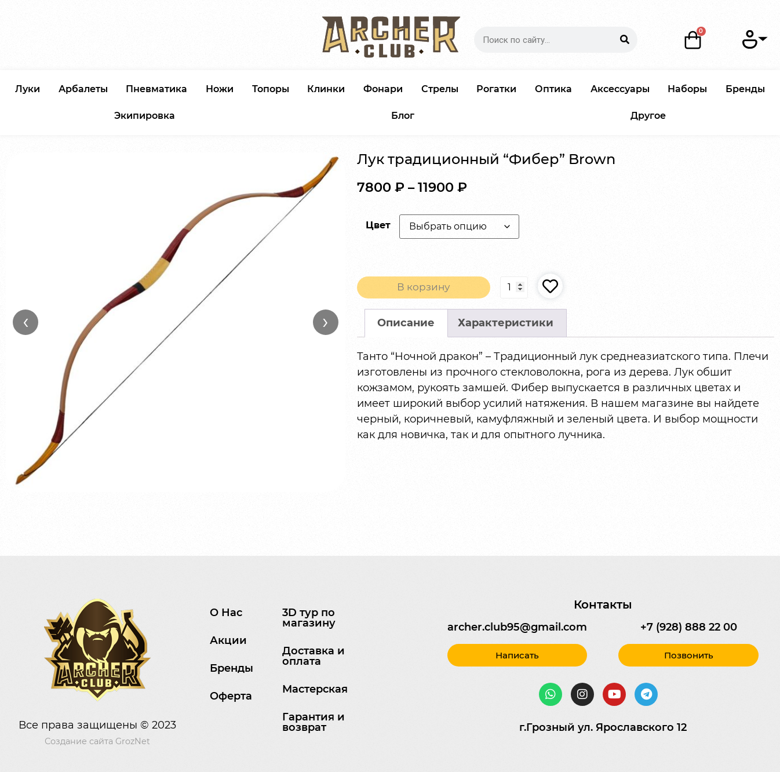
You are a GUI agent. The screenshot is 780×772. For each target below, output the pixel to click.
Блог (402, 115)
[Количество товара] (514, 288)
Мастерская (315, 689)
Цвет (378, 225)
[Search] (624, 40)
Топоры (270, 88)
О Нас (226, 612)
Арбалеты (83, 88)
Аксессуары (620, 88)
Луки (27, 88)
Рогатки (496, 88)
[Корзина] (693, 40)
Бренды (745, 88)
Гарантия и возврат (313, 722)
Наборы (687, 88)
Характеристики (505, 324)
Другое (648, 115)
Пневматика (156, 88)
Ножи (220, 88)
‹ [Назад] (26, 321)
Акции (228, 640)
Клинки (326, 88)
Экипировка (144, 115)
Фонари (383, 88)
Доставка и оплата (313, 656)
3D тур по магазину (309, 617)
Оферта (231, 696)
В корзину (423, 288)
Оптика (553, 88)
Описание (406, 324)
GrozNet (132, 741)
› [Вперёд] (325, 321)
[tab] (406, 324)
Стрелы (439, 88)
